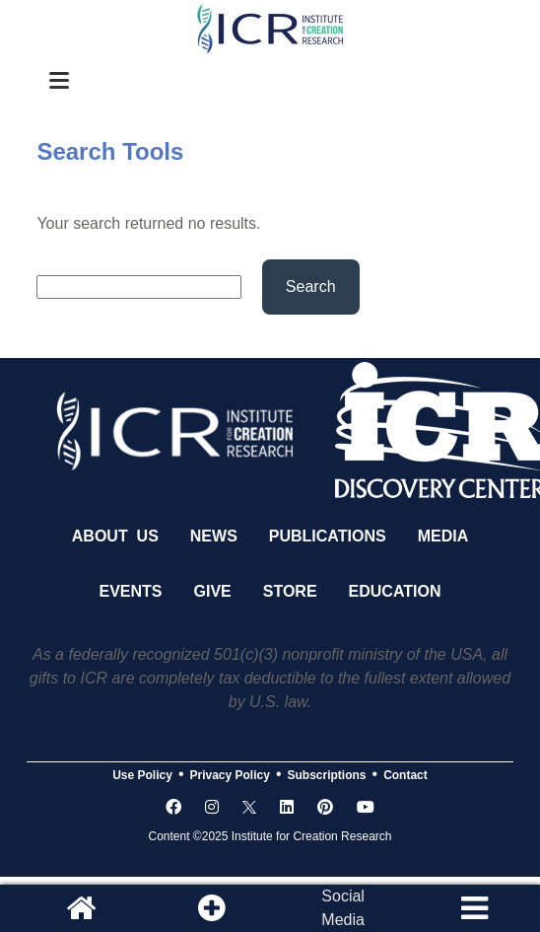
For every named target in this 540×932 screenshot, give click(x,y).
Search (311, 286)
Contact (405, 775)
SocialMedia (343, 908)
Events (131, 591)
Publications (327, 536)
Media (443, 536)
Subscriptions (327, 775)
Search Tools (109, 151)
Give (213, 591)
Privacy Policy (230, 775)
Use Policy (142, 775)
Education (395, 591)
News (213, 536)
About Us (115, 536)
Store (290, 591)
